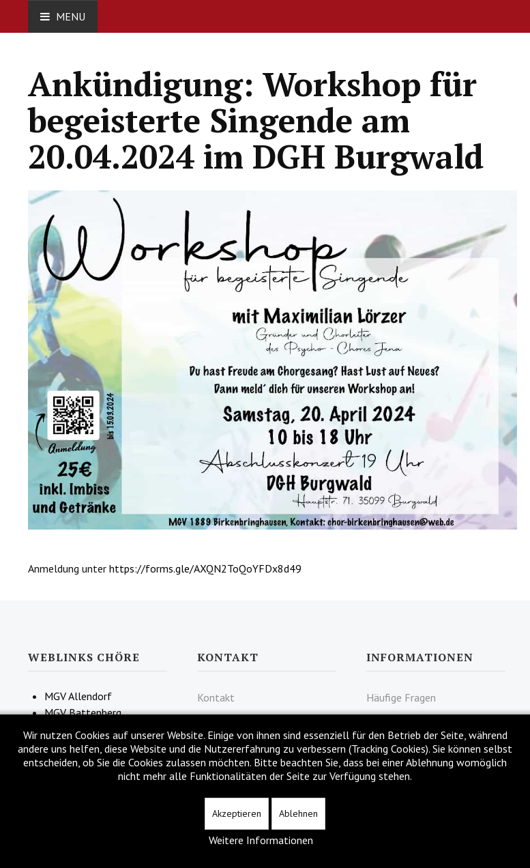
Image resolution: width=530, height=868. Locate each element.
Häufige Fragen (401, 697)
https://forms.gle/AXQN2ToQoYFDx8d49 (205, 568)
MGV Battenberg (82, 712)
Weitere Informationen (261, 840)
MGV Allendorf (78, 696)
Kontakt (216, 697)
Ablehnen (298, 813)
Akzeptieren (236, 813)
